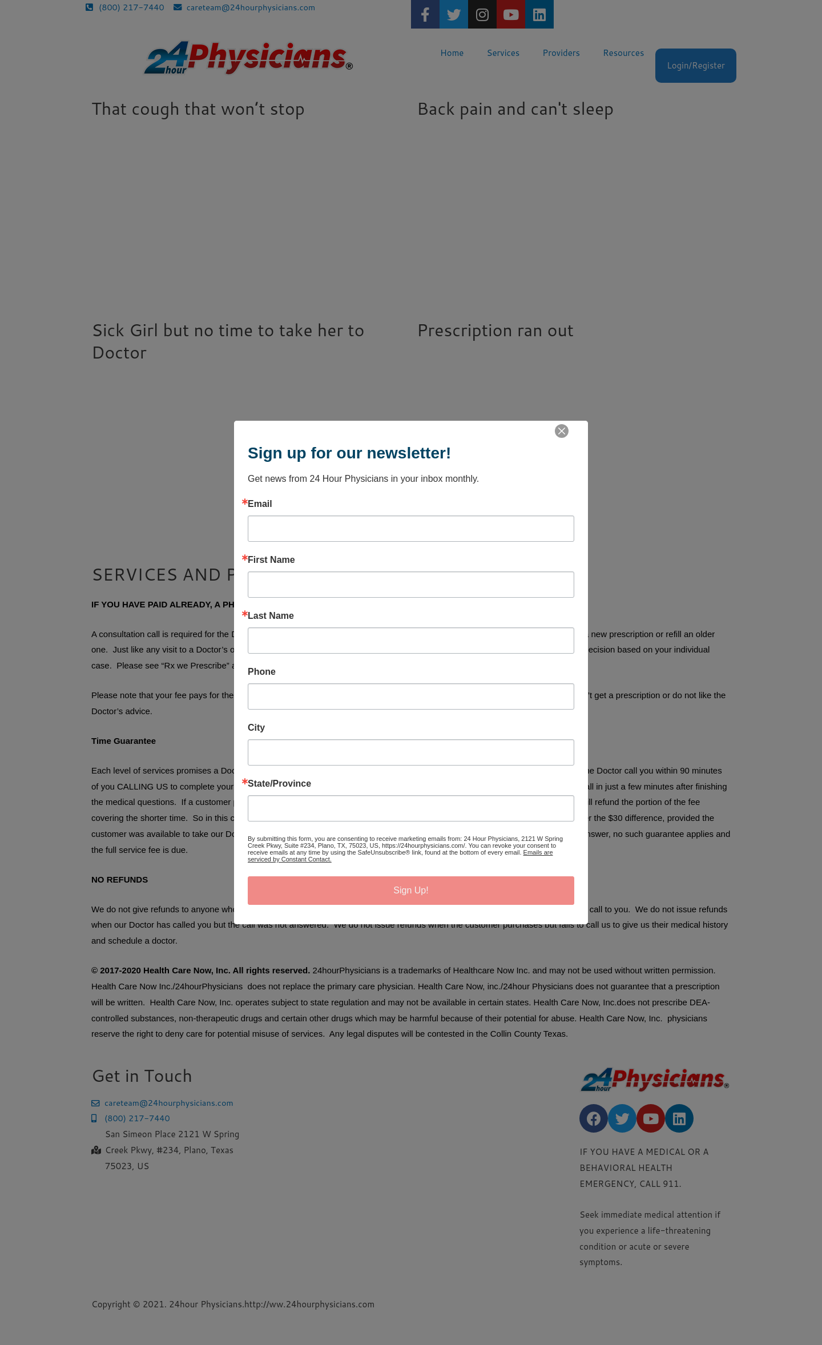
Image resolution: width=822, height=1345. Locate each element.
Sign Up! (410, 890)
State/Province (279, 783)
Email (260, 504)
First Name (271, 560)
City (256, 727)
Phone (262, 671)
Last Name (271, 616)
